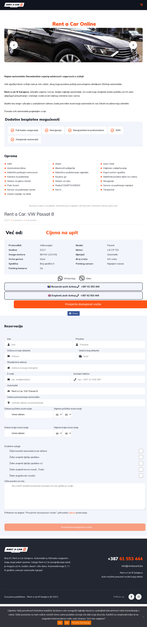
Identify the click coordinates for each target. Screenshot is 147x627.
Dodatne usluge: (12, 446)
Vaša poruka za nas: (14, 481)
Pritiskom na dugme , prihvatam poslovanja (45, 512)
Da (60, 623)
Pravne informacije (81, 623)
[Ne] (143, 616)
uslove (72, 512)
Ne (67, 623)
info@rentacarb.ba (132, 565)
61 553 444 (125, 558)
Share (73, 313)
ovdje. (43, 111)
